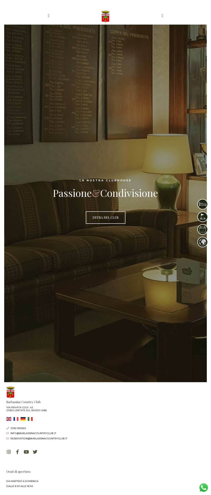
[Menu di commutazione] (48, 15)
